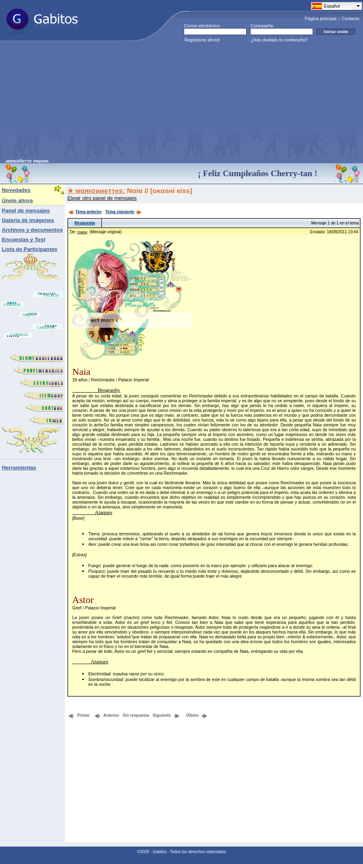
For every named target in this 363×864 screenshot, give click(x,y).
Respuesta (85, 223)
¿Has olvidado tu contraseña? (279, 39)
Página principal (320, 18)
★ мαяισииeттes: (96, 191)
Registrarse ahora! (202, 39)
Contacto (350, 18)
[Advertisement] (135, 102)
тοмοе (82, 232)
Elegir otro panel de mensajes (102, 198)
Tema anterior (85, 212)
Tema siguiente (123, 212)
